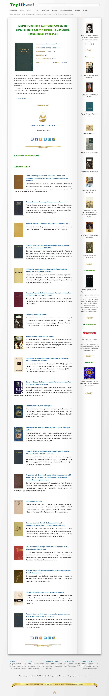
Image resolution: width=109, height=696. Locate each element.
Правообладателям (43, 130)
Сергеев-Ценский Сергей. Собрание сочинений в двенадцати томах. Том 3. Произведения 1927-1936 (45, 524)
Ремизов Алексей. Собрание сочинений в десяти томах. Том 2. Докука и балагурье (47, 548)
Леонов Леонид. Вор (34, 501)
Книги (22, 10)
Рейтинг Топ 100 (69, 661)
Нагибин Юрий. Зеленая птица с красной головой (45, 592)
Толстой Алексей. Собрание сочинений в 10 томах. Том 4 (48, 224)
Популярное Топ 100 (52, 661)
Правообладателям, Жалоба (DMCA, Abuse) (33, 676)
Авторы (29, 10)
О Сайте (85, 10)
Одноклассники (76, 676)
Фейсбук (69, 676)
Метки (36, 10)
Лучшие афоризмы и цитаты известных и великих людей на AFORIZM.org (89, 358)
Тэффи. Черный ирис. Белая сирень (40, 336)
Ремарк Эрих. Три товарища (89, 145)
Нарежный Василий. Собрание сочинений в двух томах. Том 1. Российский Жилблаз (47, 359)
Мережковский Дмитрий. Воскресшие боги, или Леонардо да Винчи (48, 429)
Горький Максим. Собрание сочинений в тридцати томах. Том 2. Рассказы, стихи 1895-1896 (48, 247)
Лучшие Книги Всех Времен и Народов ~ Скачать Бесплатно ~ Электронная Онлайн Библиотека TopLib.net (56, 684)
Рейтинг (54, 10)
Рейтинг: (39, 59)
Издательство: (41, 51)
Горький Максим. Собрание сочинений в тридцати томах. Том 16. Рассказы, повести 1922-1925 (48, 615)
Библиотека (13, 10)
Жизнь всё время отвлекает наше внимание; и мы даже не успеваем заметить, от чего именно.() (89, 39)
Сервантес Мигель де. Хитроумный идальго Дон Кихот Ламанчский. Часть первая (89, 201)
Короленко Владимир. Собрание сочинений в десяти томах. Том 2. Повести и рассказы (46, 270)
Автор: (38, 44)
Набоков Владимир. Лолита (36, 315)
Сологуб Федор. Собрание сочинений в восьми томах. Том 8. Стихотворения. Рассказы (48, 383)
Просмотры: (40, 55)
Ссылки (77, 10)
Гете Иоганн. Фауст (89, 127)
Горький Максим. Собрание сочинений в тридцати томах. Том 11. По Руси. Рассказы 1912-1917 (48, 452)
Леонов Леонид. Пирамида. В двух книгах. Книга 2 (45, 202)
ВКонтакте (62, 676)
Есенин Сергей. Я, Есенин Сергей (39, 406)
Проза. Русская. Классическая (51, 47)
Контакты (86, 676)
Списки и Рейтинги (66, 10)
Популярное (45, 10)
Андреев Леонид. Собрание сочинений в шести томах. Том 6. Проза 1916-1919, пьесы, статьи (48, 294)
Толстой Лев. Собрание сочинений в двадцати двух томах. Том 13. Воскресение (48, 572)
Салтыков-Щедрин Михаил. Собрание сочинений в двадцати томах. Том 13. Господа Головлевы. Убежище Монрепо (47, 178)
